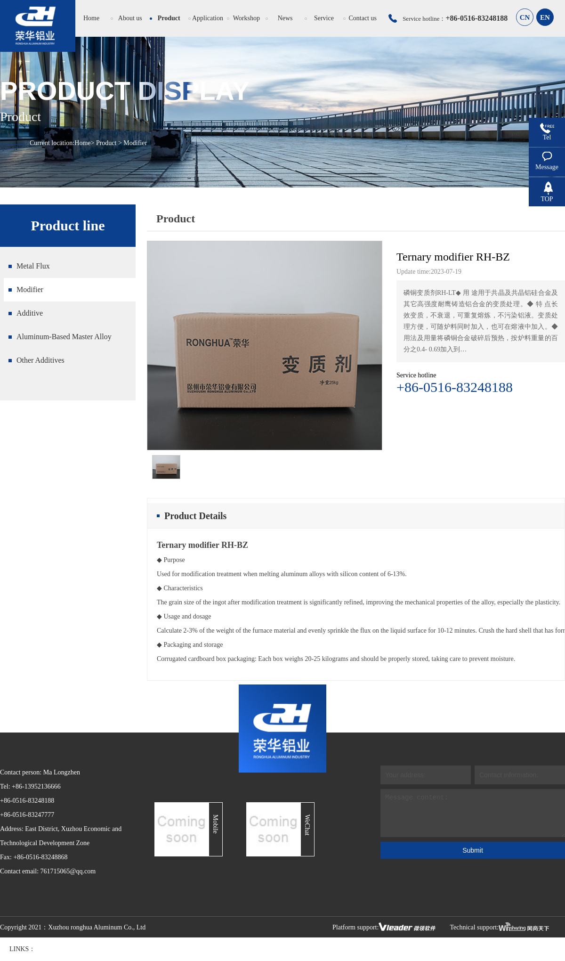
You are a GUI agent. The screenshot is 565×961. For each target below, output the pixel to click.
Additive (29, 313)
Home (82, 143)
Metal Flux (33, 266)
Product (106, 143)
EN (545, 17)
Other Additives (40, 360)
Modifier (29, 289)
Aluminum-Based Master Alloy (64, 337)
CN (525, 17)
